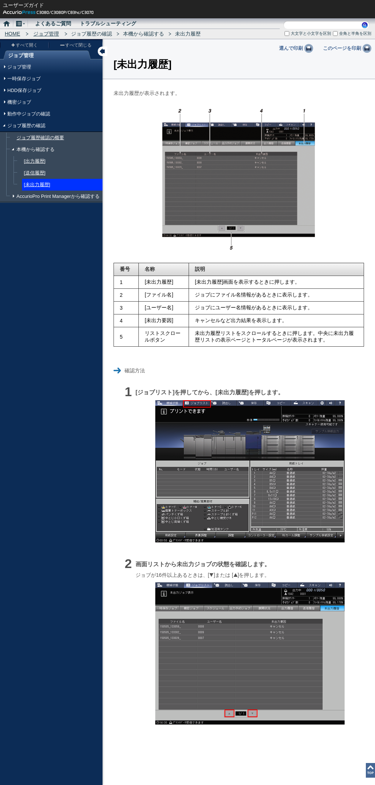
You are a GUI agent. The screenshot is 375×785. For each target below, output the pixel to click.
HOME (12, 34)
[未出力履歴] (37, 184)
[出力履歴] (34, 161)
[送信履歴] (34, 173)
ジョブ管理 (46, 34)
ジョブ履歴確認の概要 (40, 137)
